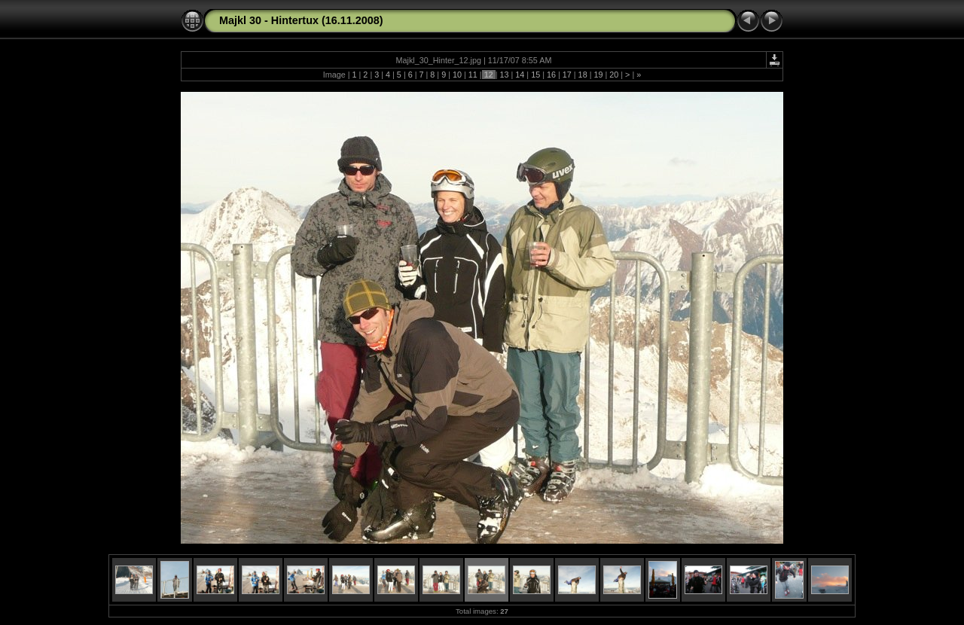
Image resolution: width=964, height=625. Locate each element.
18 (583, 74)
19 (598, 74)
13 (504, 74)
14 (519, 74)
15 (535, 74)
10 (457, 74)
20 (614, 74)
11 (473, 74)
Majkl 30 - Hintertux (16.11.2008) (301, 20)
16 (551, 74)
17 (567, 74)
